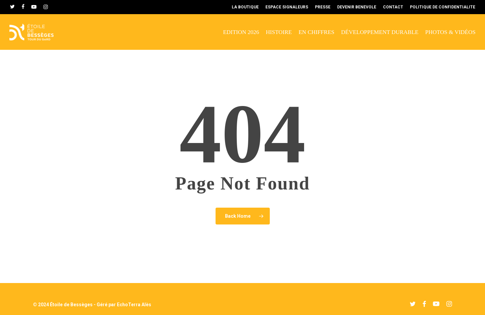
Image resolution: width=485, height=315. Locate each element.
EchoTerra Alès (134, 304)
